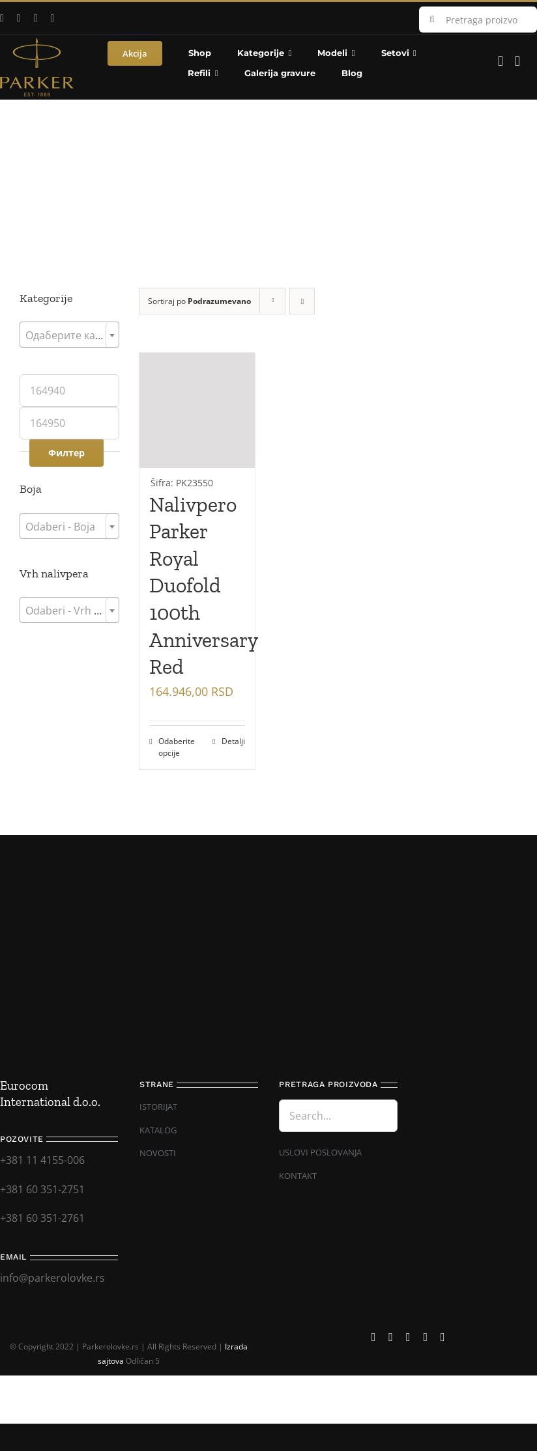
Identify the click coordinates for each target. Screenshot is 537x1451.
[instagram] (36, 18)
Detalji (233, 741)
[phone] (443, 1337)
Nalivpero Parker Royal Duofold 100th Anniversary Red (203, 586)
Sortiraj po (199, 301)
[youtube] (19, 18)
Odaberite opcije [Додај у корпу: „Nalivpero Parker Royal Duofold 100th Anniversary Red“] (176, 747)
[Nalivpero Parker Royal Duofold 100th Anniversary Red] (197, 422)
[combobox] (69, 335)
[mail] (53, 18)
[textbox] (69, 335)
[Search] (432, 20)
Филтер (66, 453)
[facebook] (373, 1337)
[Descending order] (302, 301)
